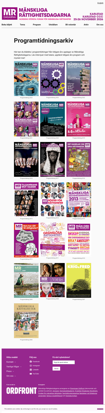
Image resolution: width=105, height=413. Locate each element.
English (100, 3)
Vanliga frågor (12, 366)
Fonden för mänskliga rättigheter (50, 393)
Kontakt (9, 362)
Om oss (9, 376)
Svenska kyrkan (71, 396)
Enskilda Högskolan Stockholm (86, 391)
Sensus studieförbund (54, 396)
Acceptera (100, 409)
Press (9, 371)
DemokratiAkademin (67, 391)
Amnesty (56, 391)
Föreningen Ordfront (77, 388)
